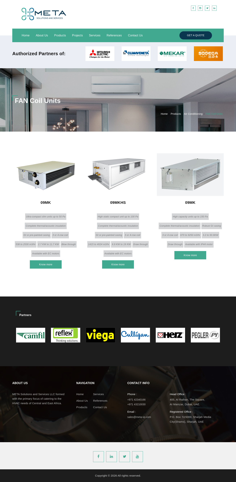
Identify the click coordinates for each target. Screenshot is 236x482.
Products (60, 35)
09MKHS (118, 202)
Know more (45, 264)
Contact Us (135, 35)
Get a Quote (196, 35)
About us (82, 400)
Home (26, 35)
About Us (42, 35)
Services (94, 35)
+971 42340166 (136, 399)
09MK (45, 202)
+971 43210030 (136, 404)
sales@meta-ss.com (139, 417)
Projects (77, 35)
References (114, 35)
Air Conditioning (193, 113)
